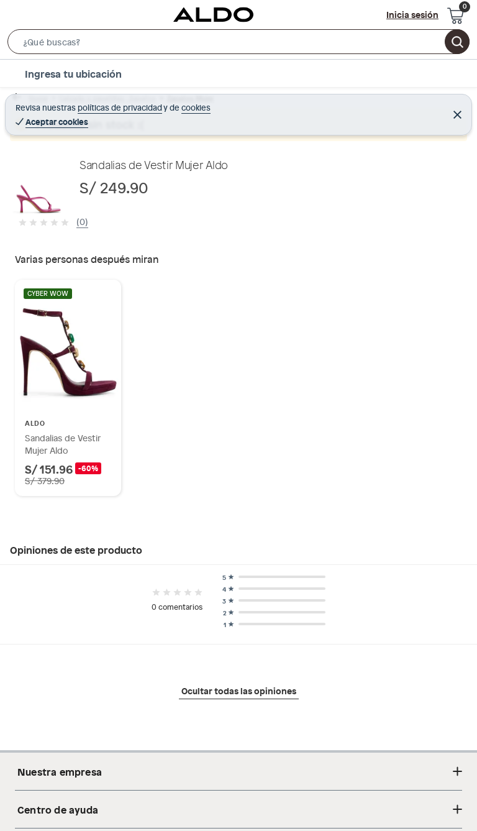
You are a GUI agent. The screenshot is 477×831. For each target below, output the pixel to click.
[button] (238, 44)
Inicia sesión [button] (412, 14)
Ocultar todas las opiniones (238, 690)
